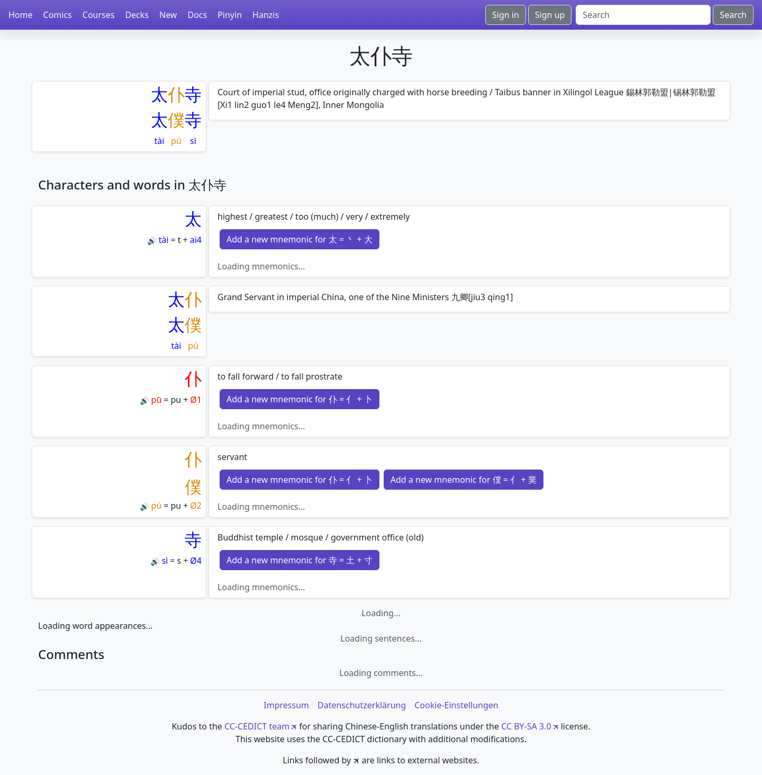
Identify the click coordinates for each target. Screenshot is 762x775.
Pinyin (229, 15)
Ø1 (196, 399)
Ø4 (196, 560)
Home (20, 15)
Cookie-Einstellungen (456, 705)
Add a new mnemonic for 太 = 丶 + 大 (299, 239)
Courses (99, 15)
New (168, 15)
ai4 (196, 240)
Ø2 (196, 505)
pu (175, 399)
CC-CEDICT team (256, 726)
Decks (137, 15)
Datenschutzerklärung (362, 705)
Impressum (286, 705)
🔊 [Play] (151, 241)
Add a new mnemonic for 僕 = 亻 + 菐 (464, 479)
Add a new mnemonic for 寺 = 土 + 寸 (299, 560)
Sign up (550, 15)
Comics (57, 15)
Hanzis (265, 15)
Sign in (505, 15)
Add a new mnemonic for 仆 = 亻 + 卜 (299, 399)
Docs (197, 15)
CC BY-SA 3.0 (526, 726)
